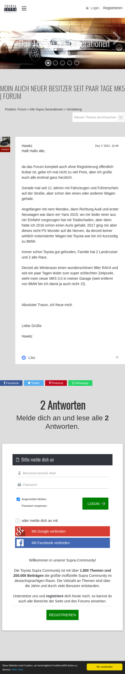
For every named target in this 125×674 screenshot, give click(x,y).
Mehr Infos (17, 669)
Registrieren (112, 8)
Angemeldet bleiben (34, 499)
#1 (117, 357)
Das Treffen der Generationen (64, 43)
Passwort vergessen (34, 505)
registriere (54, 596)
